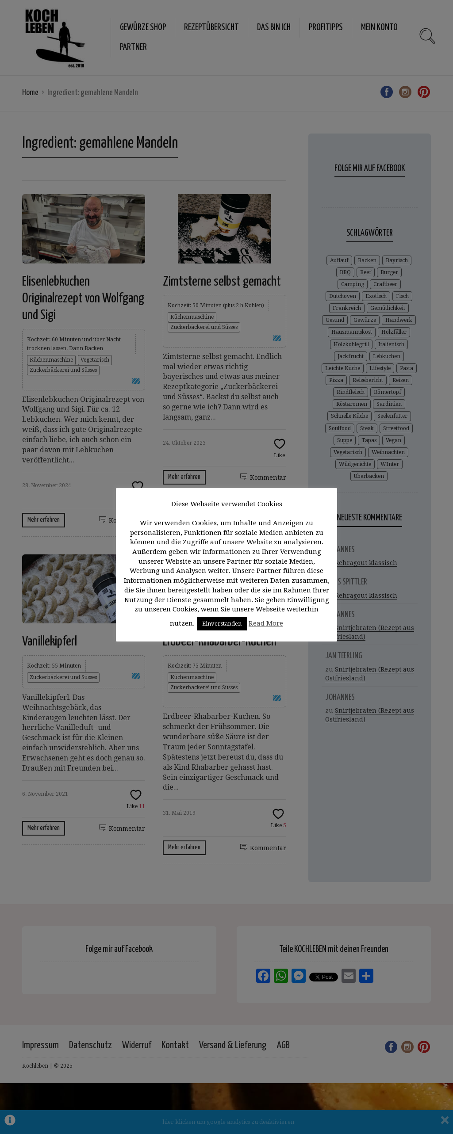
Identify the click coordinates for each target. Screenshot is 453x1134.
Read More (266, 623)
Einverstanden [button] (222, 623)
